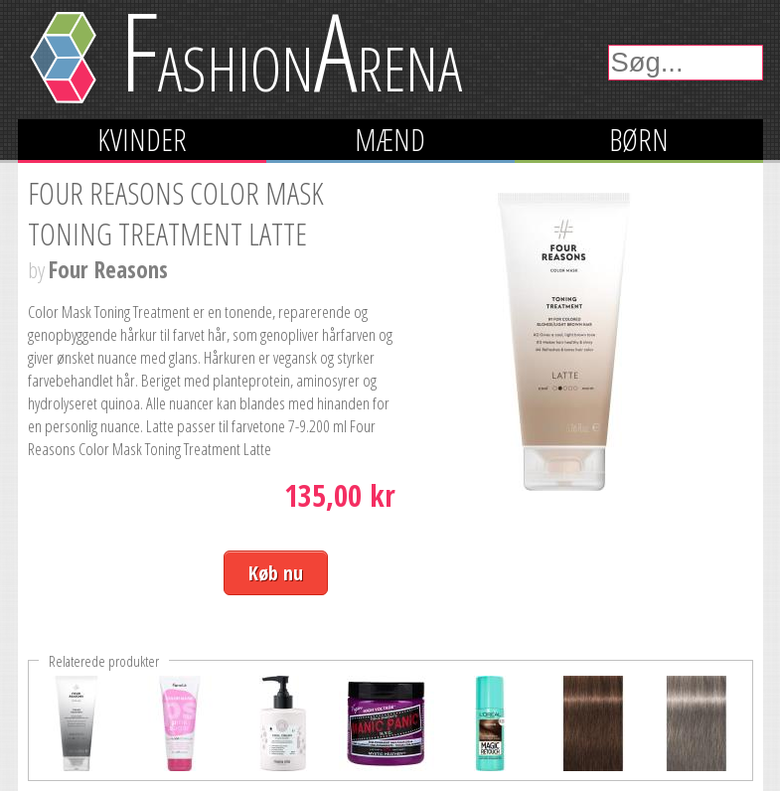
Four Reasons (108, 269)
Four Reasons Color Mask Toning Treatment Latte (176, 213)
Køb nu (275, 572)
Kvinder (142, 139)
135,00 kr (339, 495)
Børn (639, 139)
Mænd (390, 139)
